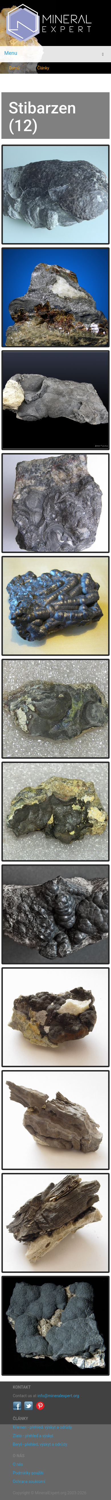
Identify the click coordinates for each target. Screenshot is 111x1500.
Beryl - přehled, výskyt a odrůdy (40, 1444)
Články (43, 68)
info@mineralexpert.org (58, 1395)
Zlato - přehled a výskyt (33, 1435)
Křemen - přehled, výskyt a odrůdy (42, 1427)
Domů (14, 68)
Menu (10, 53)
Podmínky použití (28, 1473)
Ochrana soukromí (29, 1481)
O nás (18, 1464)
